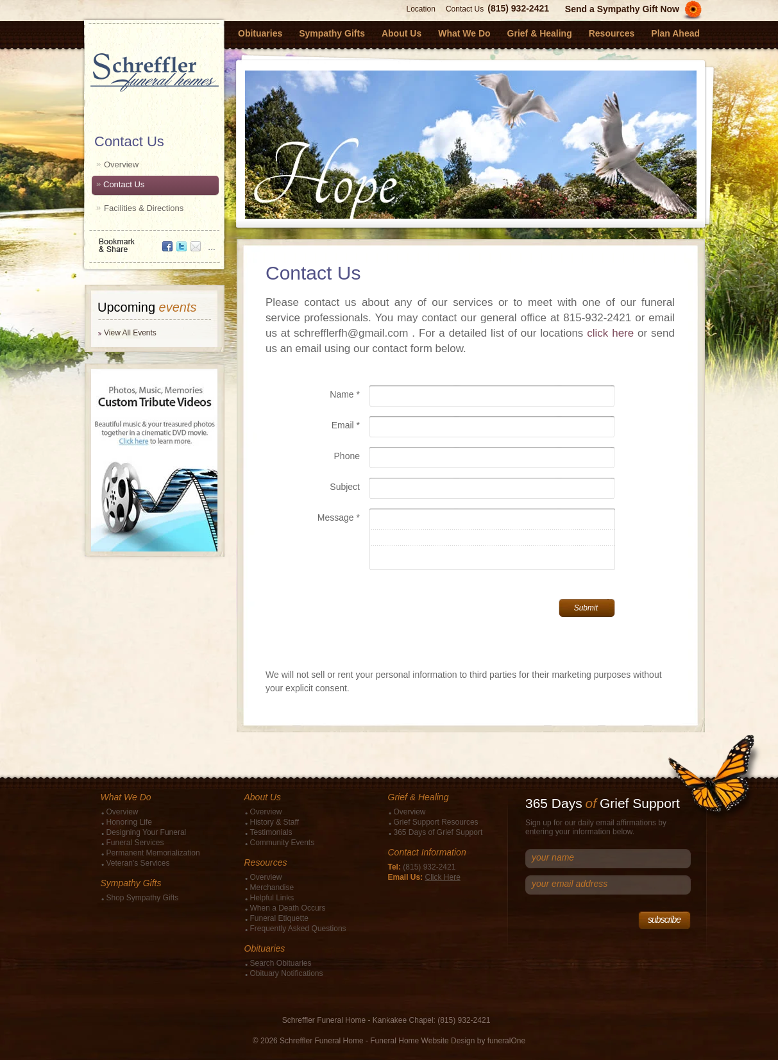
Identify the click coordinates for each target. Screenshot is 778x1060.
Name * (345, 394)
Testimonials (271, 832)
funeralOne (506, 1040)
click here (610, 333)
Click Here (443, 877)
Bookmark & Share (153, 241)
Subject (345, 487)
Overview (121, 164)
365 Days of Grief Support (438, 832)
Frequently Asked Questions (298, 928)
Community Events (282, 842)
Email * (346, 425)
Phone (347, 456)
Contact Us (465, 8)
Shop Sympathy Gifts (142, 897)
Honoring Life (129, 822)
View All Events (130, 332)
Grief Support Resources (436, 822)
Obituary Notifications (286, 973)
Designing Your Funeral (146, 832)
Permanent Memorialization (153, 852)
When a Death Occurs (288, 908)
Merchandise (272, 887)
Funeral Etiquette (279, 918)
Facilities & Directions (143, 208)
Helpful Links (272, 897)
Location (421, 8)
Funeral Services (135, 842)
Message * (338, 517)
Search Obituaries (281, 963)
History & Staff (274, 822)
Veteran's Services (138, 863)
